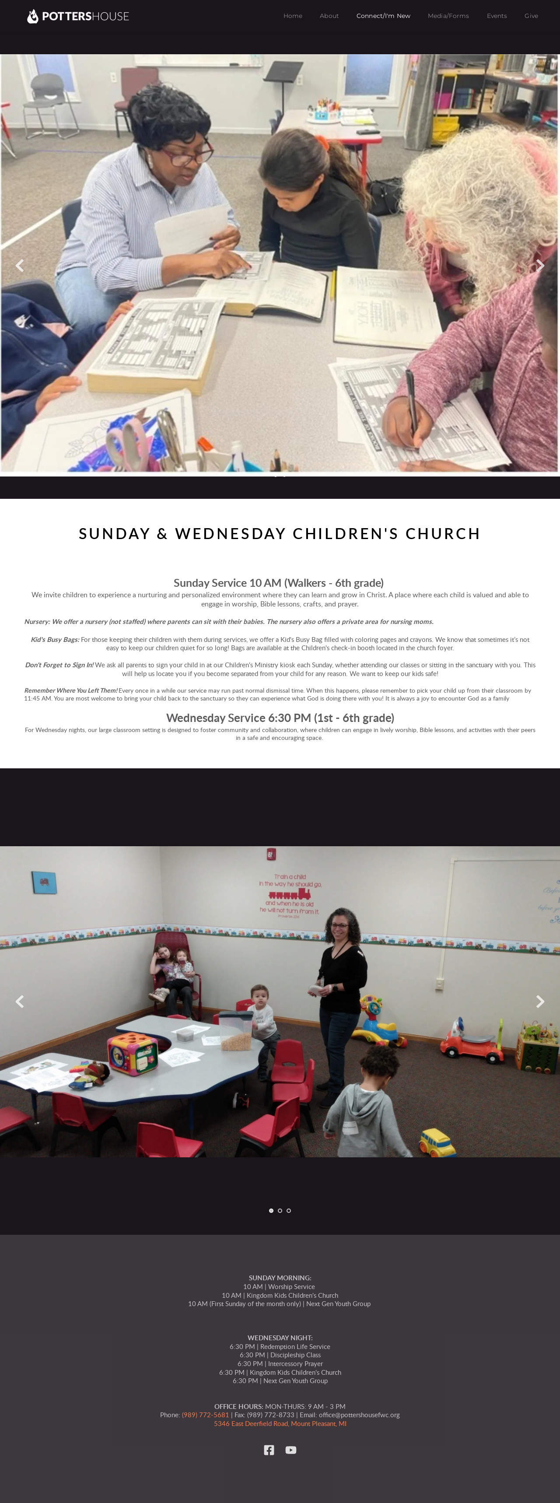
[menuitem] (293, 16)
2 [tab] (284, 475)
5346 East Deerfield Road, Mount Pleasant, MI (280, 1424)
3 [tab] (289, 1211)
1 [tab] (275, 475)
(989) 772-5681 (205, 1415)
